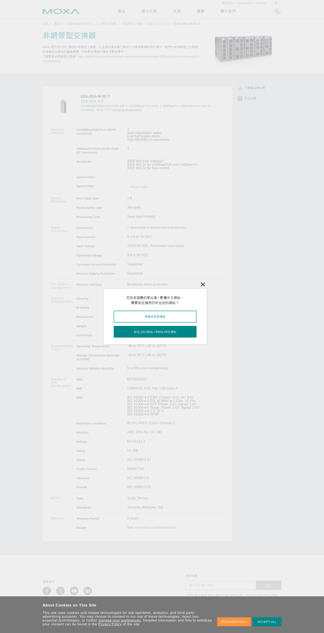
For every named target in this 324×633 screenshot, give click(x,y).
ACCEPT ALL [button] (267, 621)
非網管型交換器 (132, 23)
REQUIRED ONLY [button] (234, 621)
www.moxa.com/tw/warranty (155, 527)
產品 (57, 23)
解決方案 (149, 11)
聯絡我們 (227, 3)
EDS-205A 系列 (158, 23)
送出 (268, 585)
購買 (200, 11)
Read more (139, 187)
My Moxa (261, 3)
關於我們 (228, 11)
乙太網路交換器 (105, 23)
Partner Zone (244, 3)
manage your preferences (119, 620)
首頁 (45, 23)
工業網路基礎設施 (78, 23)
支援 (177, 11)
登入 (277, 3)
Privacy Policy (110, 624)
